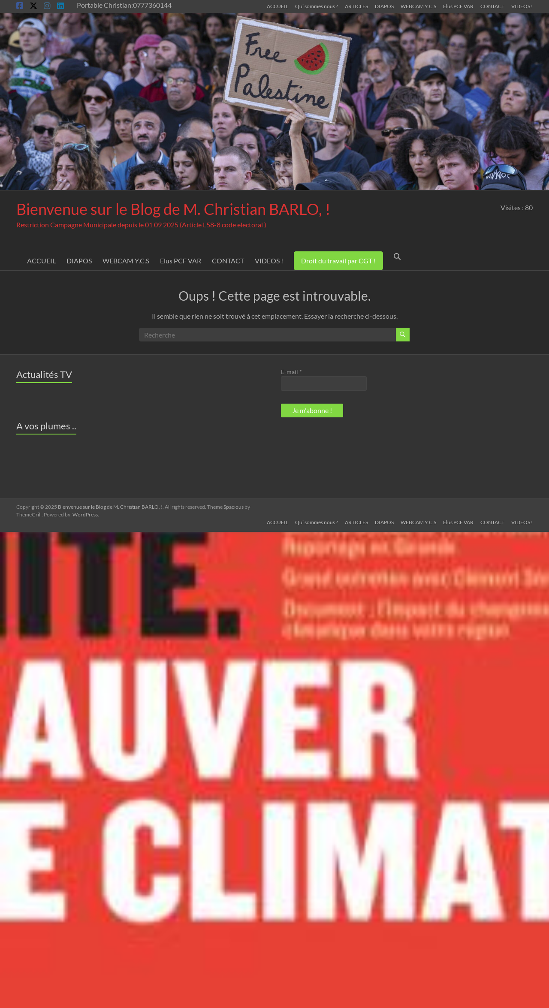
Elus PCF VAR (458, 6)
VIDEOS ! (522, 6)
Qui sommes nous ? (316, 6)
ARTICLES (356, 6)
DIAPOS (384, 6)
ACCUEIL (277, 6)
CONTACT (492, 6)
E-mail (291, 371)
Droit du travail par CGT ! (338, 261)
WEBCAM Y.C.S (418, 6)
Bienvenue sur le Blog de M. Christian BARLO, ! (173, 208)
